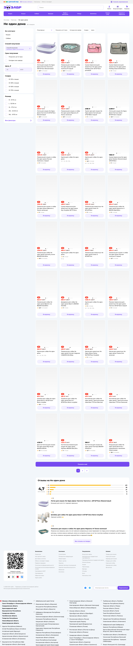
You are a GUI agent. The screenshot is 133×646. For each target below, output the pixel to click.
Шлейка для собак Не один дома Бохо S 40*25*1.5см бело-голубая (77, 515)
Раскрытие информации (66, 556)
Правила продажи (40, 563)
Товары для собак (111, 561)
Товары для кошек (111, 554)
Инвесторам (62, 558)
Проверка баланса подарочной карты (93, 560)
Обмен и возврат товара (42, 561)
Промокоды (85, 566)
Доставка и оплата (40, 558)
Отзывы (84, 571)
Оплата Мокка (86, 562)
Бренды (14, 20)
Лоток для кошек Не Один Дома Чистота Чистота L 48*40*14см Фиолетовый (81, 501)
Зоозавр (6, 20)
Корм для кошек (110, 556)
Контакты (61, 572)
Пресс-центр (62, 561)
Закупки (61, 563)
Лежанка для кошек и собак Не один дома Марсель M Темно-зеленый (79, 529)
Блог (83, 573)
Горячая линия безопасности (67, 567)
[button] (45, 30)
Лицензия (38, 554)
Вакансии (61, 569)
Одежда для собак (111, 565)
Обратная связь (39, 575)
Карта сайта (38, 577)
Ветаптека (109, 567)
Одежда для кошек (111, 558)
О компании (62, 554)
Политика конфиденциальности (44, 565)
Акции (84, 564)
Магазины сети (86, 575)
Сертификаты (39, 573)
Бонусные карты (87, 554)
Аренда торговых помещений (67, 565)
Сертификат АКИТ (40, 571)
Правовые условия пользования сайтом (26, 586)
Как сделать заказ (40, 556)
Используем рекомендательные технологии (17, 588)
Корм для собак (110, 563)
